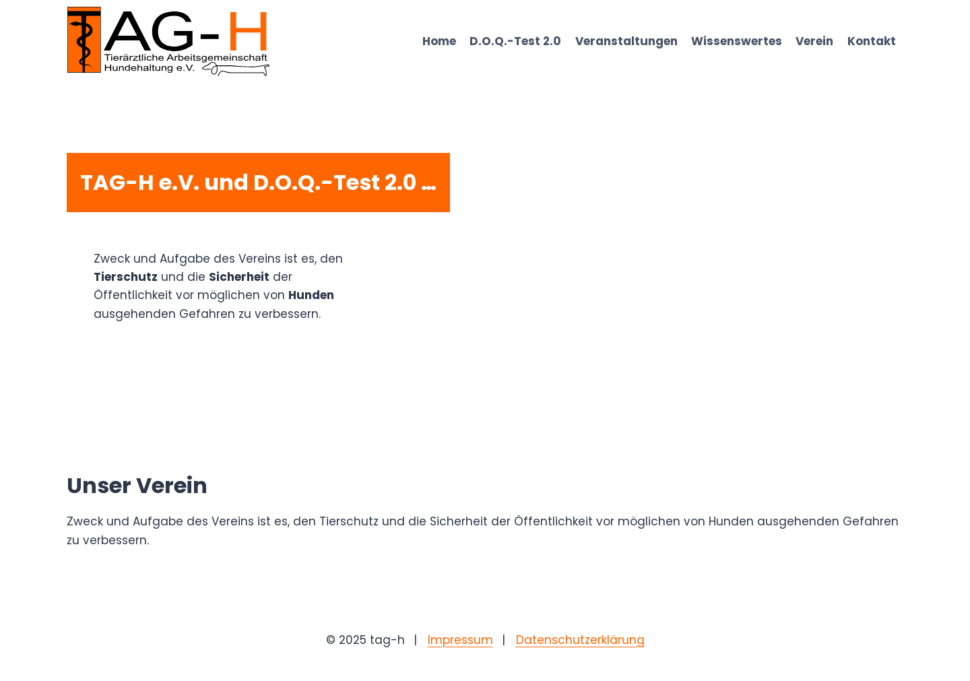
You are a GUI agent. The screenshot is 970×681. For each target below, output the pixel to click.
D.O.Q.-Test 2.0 (515, 41)
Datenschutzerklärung (580, 640)
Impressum (460, 640)
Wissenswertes (736, 41)
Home (439, 41)
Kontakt (871, 41)
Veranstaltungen (626, 41)
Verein (814, 41)
